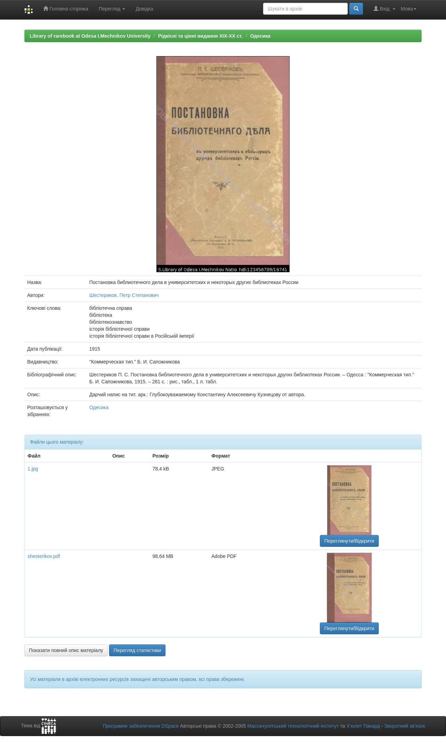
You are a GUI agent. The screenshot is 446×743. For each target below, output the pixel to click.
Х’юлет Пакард (363, 726)
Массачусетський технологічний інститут (293, 726)
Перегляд (112, 9)
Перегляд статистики (137, 650)
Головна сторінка (65, 9)
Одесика (260, 36)
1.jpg (33, 469)
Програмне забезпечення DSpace (141, 726)
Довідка (144, 9)
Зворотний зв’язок (404, 726)
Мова (408, 9)
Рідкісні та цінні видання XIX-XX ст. (200, 36)
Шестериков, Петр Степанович (124, 295)
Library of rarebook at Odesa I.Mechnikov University (90, 36)
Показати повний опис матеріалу (66, 650)
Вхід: (384, 9)
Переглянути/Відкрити (349, 541)
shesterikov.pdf (44, 556)
